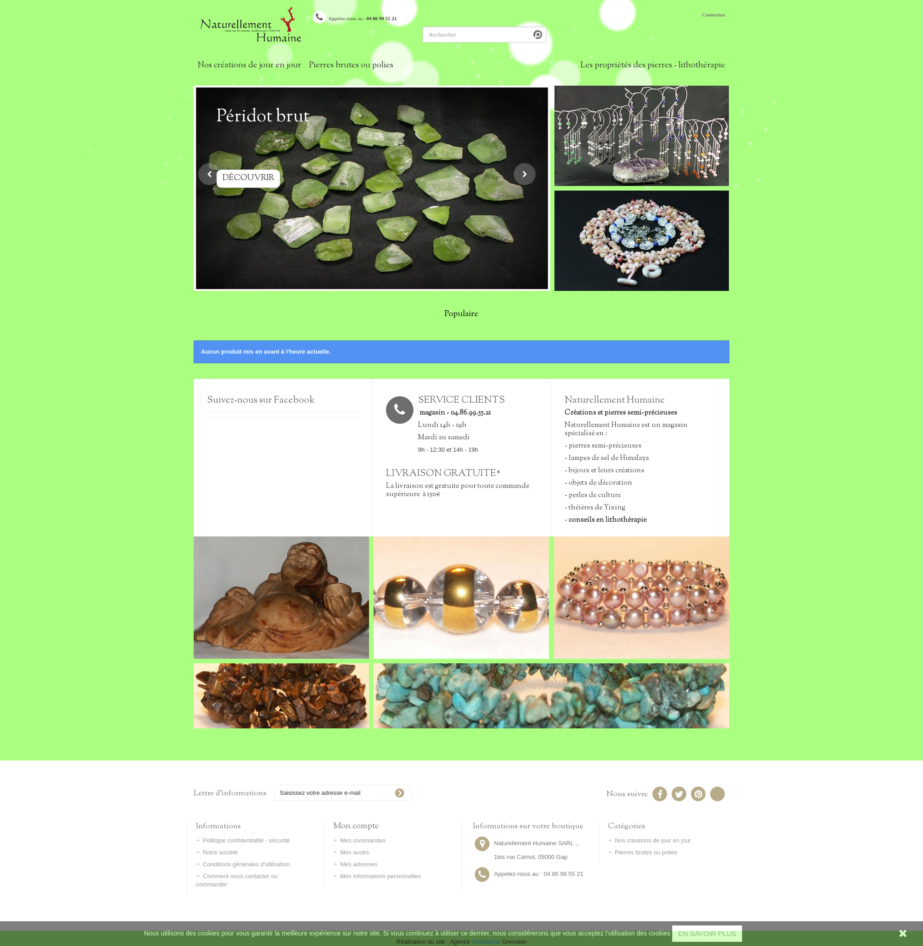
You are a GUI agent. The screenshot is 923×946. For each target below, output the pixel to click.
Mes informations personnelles (380, 876)
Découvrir (263, 178)
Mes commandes (362, 840)
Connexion (713, 14)
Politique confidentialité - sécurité (246, 840)
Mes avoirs (354, 852)
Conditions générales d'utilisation (246, 864)
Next (525, 174)
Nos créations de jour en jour (249, 65)
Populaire (461, 314)
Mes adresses (358, 864)
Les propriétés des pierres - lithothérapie (653, 65)
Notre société (220, 852)
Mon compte (356, 826)
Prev (209, 174)
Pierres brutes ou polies (351, 65)
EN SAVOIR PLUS (707, 933)
